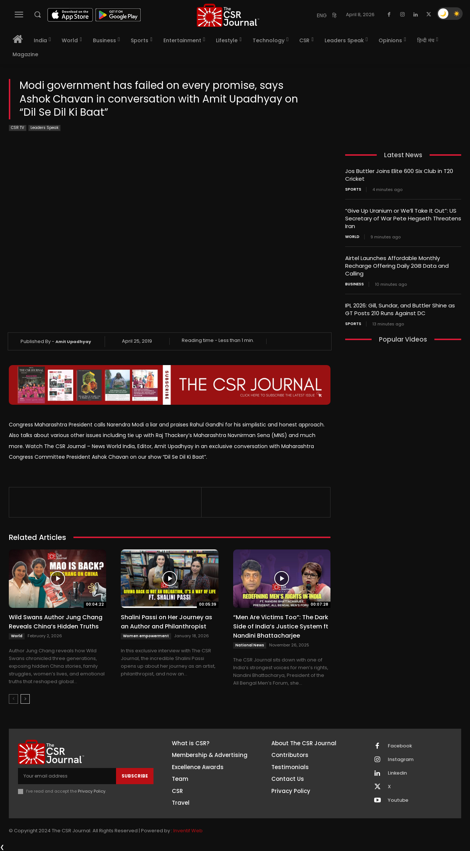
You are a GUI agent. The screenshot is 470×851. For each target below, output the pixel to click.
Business (354, 284)
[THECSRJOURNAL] (228, 15)
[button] (37, 14)
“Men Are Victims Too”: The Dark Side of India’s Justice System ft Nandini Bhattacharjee (280, 626)
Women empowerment (146, 636)
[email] (67, 776)
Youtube (398, 800)
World (16, 636)
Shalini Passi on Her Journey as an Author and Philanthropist (166, 622)
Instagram (400, 759)
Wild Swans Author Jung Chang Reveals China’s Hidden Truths (55, 622)
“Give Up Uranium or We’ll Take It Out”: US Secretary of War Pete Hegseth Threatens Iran (403, 218)
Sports (353, 189)
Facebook (400, 746)
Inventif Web (188, 830)
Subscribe (135, 776)
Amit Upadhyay (73, 342)
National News (249, 645)
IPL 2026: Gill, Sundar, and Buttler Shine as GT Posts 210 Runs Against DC (400, 309)
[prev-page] (13, 699)
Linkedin (397, 773)
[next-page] (25, 699)
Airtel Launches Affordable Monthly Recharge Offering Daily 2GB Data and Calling (397, 265)
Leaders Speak (44, 128)
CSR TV (17, 128)
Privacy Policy (91, 791)
